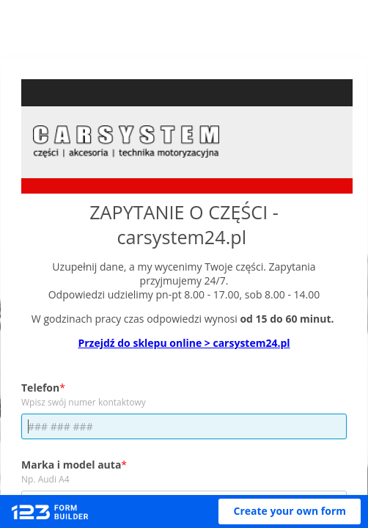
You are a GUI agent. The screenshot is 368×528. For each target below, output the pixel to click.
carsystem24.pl (181, 236)
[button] (289, 511)
